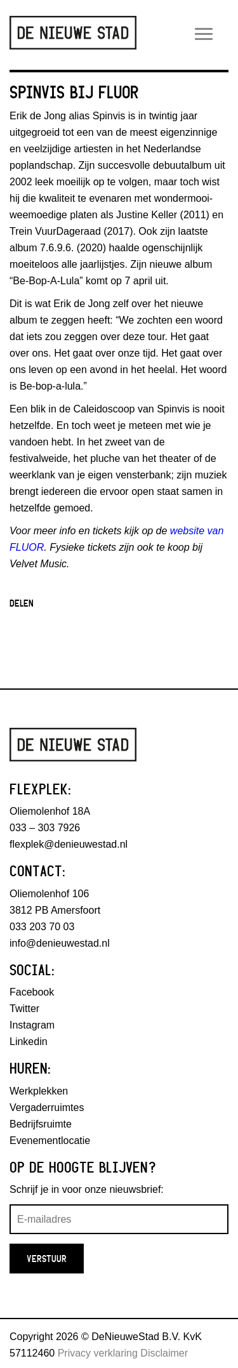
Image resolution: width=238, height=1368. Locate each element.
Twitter (24, 1008)
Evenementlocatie (50, 1140)
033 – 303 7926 (45, 827)
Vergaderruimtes (47, 1107)
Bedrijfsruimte (41, 1124)
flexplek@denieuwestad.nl (69, 844)
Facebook (32, 992)
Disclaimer (164, 1353)
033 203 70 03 (42, 926)
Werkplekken (39, 1091)
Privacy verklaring (98, 1353)
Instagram (32, 1025)
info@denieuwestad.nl (60, 943)
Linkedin (29, 1041)
